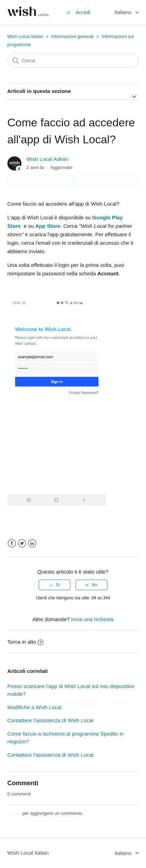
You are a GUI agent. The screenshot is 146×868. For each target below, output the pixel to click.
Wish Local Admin (47, 159)
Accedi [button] (83, 12)
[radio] (54, 585)
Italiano (123, 12)
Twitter (22, 543)
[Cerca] (73, 61)
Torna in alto (25, 642)
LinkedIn (32, 543)
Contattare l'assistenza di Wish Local (50, 720)
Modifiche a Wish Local (34, 707)
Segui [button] (73, 179)
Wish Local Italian (25, 36)
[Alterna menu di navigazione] (68, 12)
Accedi (14, 813)
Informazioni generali (72, 36)
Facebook (11, 543)
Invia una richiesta (92, 619)
